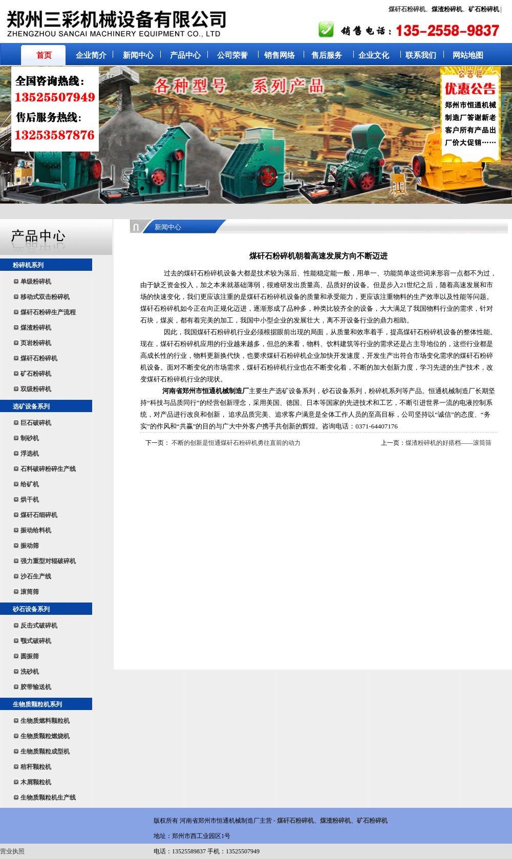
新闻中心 (138, 55)
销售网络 (279, 55)
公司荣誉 (232, 55)
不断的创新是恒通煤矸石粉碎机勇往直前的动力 (236, 442)
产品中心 (185, 55)
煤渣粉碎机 (335, 820)
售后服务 (326, 55)
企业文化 (373, 55)
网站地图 (468, 55)
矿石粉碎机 (372, 820)
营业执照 (12, 851)
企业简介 (91, 55)
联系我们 (421, 55)
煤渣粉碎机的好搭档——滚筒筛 (449, 442)
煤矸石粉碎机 (407, 9)
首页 (44, 55)
